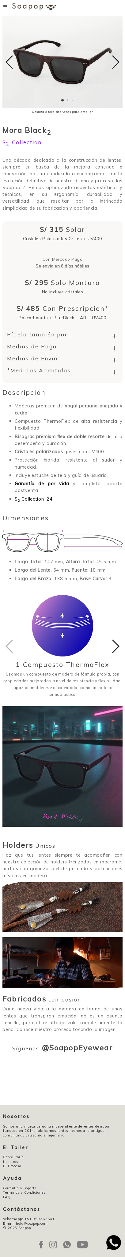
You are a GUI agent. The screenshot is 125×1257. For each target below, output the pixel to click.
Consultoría (13, 1157)
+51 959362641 (40, 1219)
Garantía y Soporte (19, 1188)
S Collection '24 (33, 499)
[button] (62, 100)
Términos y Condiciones (24, 1192)
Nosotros (10, 1162)
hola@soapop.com (31, 1223)
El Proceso (12, 1166)
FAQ (7, 1197)
